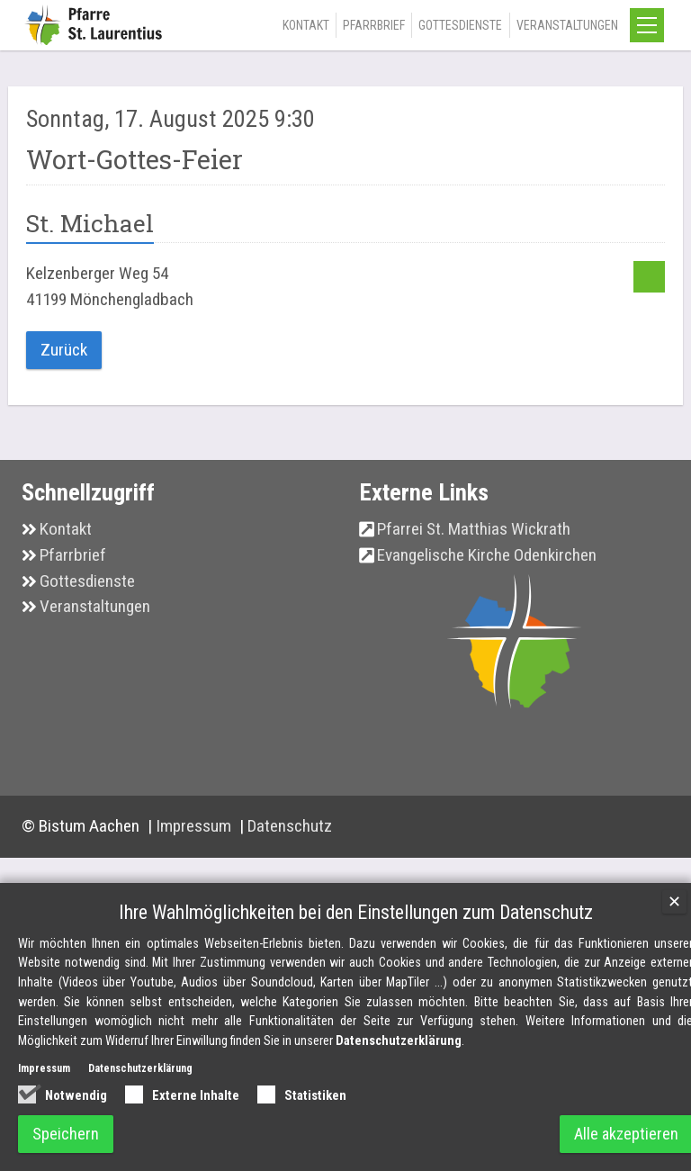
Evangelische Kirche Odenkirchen (487, 555)
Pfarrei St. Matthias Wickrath (473, 528)
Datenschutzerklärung (399, 1041)
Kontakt (306, 25)
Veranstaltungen (567, 25)
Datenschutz (289, 825)
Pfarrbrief (374, 25)
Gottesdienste (460, 25)
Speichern (65, 1133)
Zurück (63, 349)
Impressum (195, 825)
